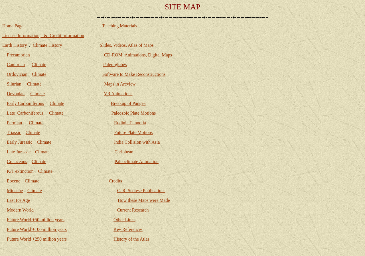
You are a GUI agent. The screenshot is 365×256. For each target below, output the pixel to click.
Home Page (13, 25)
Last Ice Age (18, 200)
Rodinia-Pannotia (130, 122)
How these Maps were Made (144, 200)
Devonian (16, 93)
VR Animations (118, 93)
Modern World (20, 210)
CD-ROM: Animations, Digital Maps (138, 54)
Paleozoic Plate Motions (133, 113)
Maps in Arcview (120, 84)
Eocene (13, 180)
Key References (128, 229)
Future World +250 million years (37, 239)
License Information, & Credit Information (43, 35)
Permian (14, 122)
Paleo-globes (115, 64)
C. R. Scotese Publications (141, 190)
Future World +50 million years (35, 219)
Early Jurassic (19, 142)
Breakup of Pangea (128, 103)
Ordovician (17, 74)
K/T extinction (20, 171)
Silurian (14, 84)
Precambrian (18, 54)
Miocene (15, 190)
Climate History (47, 45)
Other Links (124, 219)
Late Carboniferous (25, 113)
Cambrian (16, 64)
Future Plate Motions (133, 132)
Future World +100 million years (37, 229)
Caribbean (124, 151)
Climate (39, 64)
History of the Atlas (131, 239)
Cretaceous (17, 161)
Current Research (133, 210)
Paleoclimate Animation (137, 161)
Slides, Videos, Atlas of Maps (127, 45)
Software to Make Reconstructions (134, 74)
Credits (116, 180)
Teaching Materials (119, 25)
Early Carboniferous (25, 103)
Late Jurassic (19, 151)
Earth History (14, 45)
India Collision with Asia (137, 142)
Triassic (14, 132)
